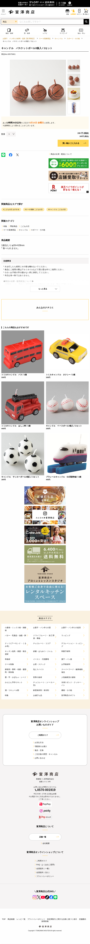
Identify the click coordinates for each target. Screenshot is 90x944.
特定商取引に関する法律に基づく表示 (62, 919)
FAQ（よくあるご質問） (45, 865)
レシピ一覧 (21, 919)
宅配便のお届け (39, 746)
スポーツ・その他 (73, 39)
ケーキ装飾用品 (45, 39)
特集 (4, 226)
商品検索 (11, 919)
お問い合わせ (38, 758)
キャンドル (59, 39)
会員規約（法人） (42, 872)
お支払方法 (37, 742)
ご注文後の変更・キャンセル (45, 754)
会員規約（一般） (42, 869)
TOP (4, 919)
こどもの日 (23, 226)
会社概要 (45, 843)
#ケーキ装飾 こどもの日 (34, 209)
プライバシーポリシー (44, 876)
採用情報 (45, 921)
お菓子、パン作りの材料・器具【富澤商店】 (19, 39)
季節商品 (12, 226)
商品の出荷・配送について (60, 154)
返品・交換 (37, 750)
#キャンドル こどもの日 (57, 209)
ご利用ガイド (40, 861)
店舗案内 (82, 919)
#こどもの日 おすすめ (11, 209)
